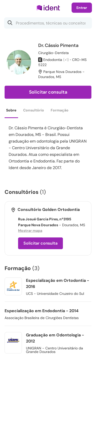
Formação (59, 110)
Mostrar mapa (30, 230)
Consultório (33, 110)
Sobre (11, 110)
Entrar (81, 7)
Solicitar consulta (48, 92)
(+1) (66, 59)
